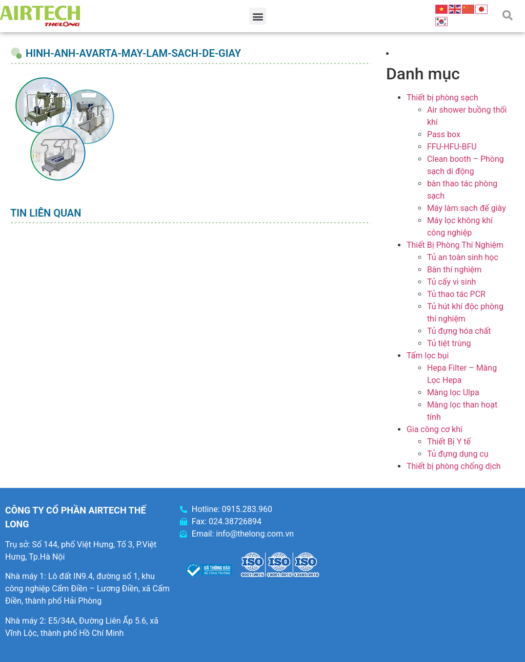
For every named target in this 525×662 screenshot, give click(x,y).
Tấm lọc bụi (428, 355)
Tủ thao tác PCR (456, 294)
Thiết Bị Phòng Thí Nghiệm (455, 245)
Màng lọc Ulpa (453, 392)
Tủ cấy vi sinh (451, 282)
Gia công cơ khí (434, 429)
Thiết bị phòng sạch (442, 97)
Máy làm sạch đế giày (466, 208)
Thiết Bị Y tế (449, 441)
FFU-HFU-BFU (452, 147)
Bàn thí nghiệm (454, 269)
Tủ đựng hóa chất (459, 331)
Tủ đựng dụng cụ (458, 454)
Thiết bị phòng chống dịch (454, 466)
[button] (257, 16)
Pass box (443, 134)
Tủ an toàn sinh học (462, 257)
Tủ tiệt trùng (449, 343)
